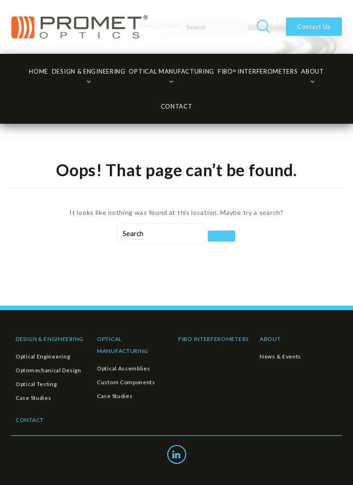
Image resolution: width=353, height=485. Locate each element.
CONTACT (177, 106)
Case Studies (33, 397)
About (312, 71)
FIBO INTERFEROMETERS (213, 338)
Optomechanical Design (48, 370)
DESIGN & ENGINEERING (50, 338)
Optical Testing (36, 384)
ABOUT (270, 338)
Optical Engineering (43, 356)
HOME (38, 71)
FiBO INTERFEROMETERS (258, 71)
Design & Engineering (88, 71)
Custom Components (126, 382)
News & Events (280, 356)
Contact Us (313, 26)
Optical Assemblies (123, 368)
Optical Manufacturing (171, 71)
